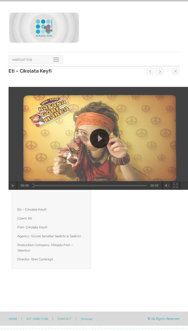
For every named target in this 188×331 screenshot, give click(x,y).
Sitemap (86, 318)
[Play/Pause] (13, 185)
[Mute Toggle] (167, 185)
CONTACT (64, 318)
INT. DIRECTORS (37, 318)
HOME (13, 318)
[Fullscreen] (175, 185)
